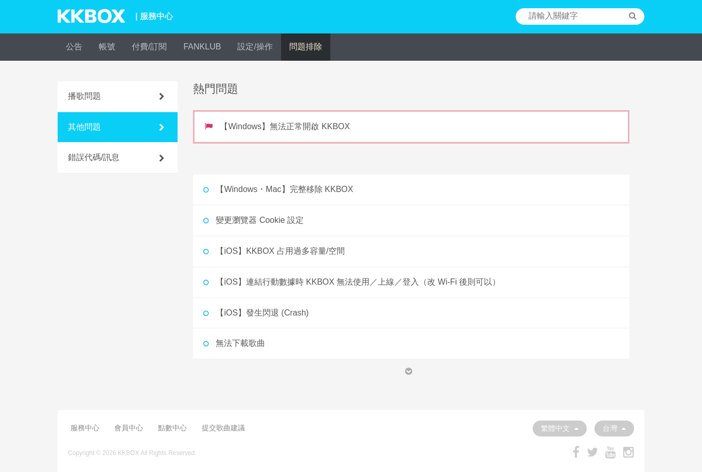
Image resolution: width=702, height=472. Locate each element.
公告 (74, 46)
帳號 (107, 46)
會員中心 (128, 428)
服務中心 (85, 428)
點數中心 (172, 428)
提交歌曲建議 (223, 428)
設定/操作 (254, 46)
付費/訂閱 (149, 46)
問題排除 (305, 46)
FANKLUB (202, 46)
